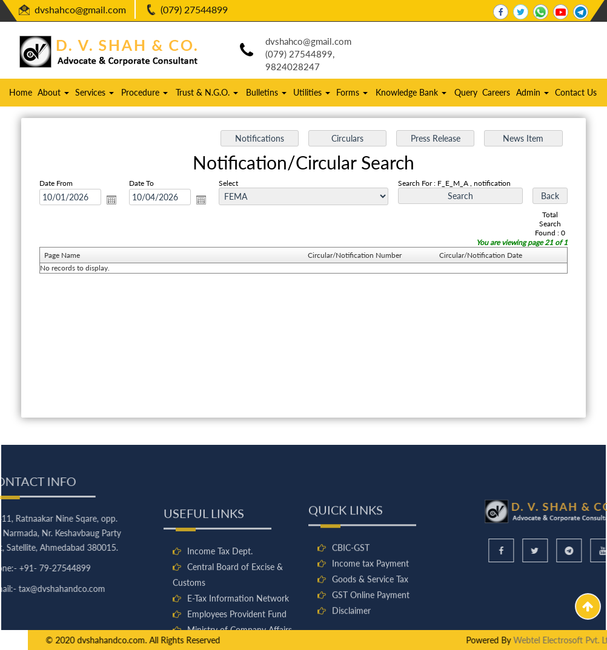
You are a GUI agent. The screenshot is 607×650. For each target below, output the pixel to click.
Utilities (311, 92)
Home (20, 92)
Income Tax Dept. (220, 596)
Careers (496, 92)
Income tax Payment (370, 604)
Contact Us (576, 92)
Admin (532, 92)
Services (94, 92)
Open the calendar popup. (113, 200)
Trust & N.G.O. (207, 92)
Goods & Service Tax (370, 619)
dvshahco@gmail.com (80, 9)
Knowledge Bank (411, 92)
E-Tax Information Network (238, 644)
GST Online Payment (371, 635)
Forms (352, 92)
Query (465, 92)
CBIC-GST (351, 588)
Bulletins (266, 92)
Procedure (144, 92)
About (53, 92)
